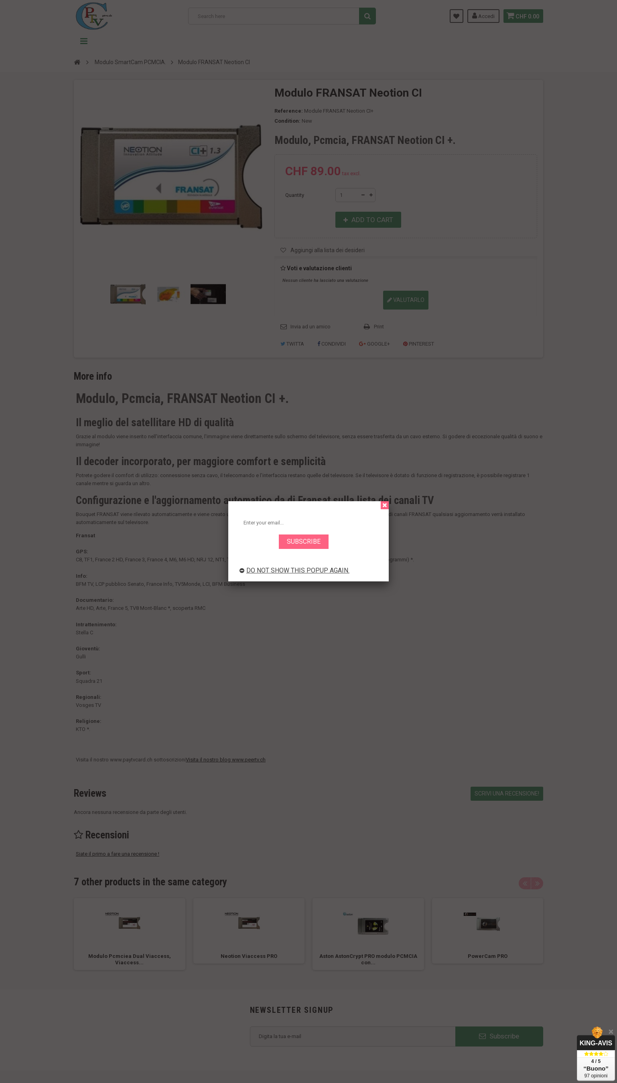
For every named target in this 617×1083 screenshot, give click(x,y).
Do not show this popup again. (294, 570)
